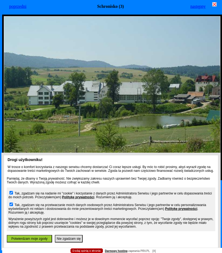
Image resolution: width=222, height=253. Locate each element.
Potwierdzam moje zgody (29, 239)
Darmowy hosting (116, 250)
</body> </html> (111, 27)
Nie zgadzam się (69, 239)
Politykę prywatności (78, 197)
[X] (154, 250)
